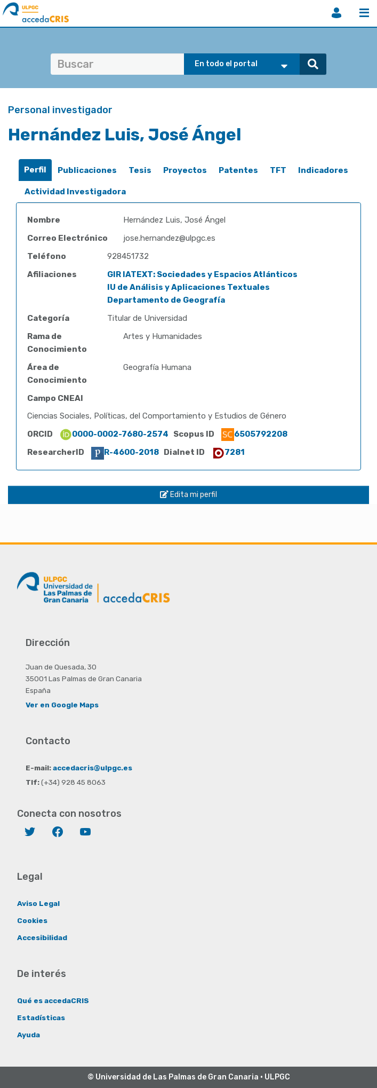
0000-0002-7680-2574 (114, 434)
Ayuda (28, 1034)
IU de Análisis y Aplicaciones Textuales (188, 287)
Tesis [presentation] (140, 170)
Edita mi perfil (188, 494)
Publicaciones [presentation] (87, 170)
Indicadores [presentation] (323, 170)
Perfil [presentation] (35, 170)
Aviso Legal (38, 903)
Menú (364, 12)
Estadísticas (41, 1017)
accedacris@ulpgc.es (92, 767)
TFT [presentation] (278, 170)
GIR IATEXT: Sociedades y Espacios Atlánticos (202, 274)
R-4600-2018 (125, 452)
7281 (228, 452)
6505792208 (254, 434)
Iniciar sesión (336, 12)
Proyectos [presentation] (185, 170)
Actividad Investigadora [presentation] (75, 191)
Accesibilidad (42, 937)
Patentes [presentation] (238, 170)
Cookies (32, 920)
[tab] (35, 170)
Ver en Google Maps (62, 704)
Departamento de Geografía (166, 300)
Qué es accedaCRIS (53, 1000)
